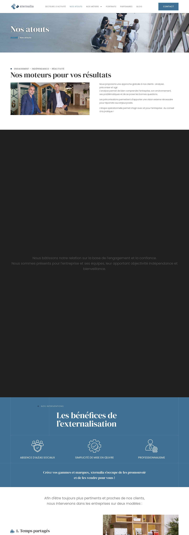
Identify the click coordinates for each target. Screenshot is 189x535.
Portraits (111, 6)
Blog (139, 6)
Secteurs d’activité (55, 6)
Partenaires (126, 6)
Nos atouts (76, 6)
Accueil (14, 37)
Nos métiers (94, 6)
